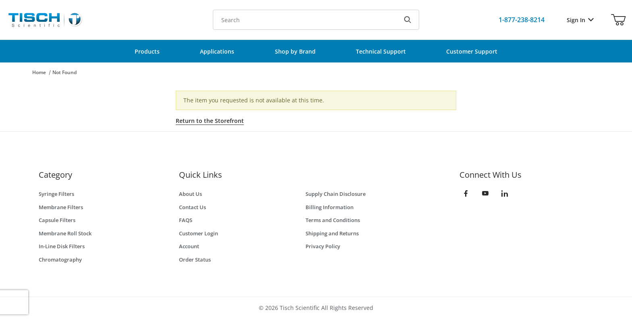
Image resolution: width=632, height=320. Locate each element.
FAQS (185, 220)
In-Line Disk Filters (62, 246)
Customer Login (198, 233)
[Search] (407, 19)
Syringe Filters (56, 193)
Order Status (195, 259)
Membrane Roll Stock (65, 233)
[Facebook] (465, 193)
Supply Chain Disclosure (336, 193)
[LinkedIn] (504, 193)
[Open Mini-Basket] (618, 19)
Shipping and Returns (332, 233)
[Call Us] (522, 20)
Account (189, 246)
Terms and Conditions (333, 220)
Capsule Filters (57, 220)
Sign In (580, 20)
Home (39, 72)
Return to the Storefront (210, 121)
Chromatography (60, 259)
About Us (190, 193)
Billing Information (329, 207)
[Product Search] (304, 19)
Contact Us (192, 207)
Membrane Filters (61, 207)
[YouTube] (485, 193)
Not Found (64, 72)
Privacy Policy (323, 246)
